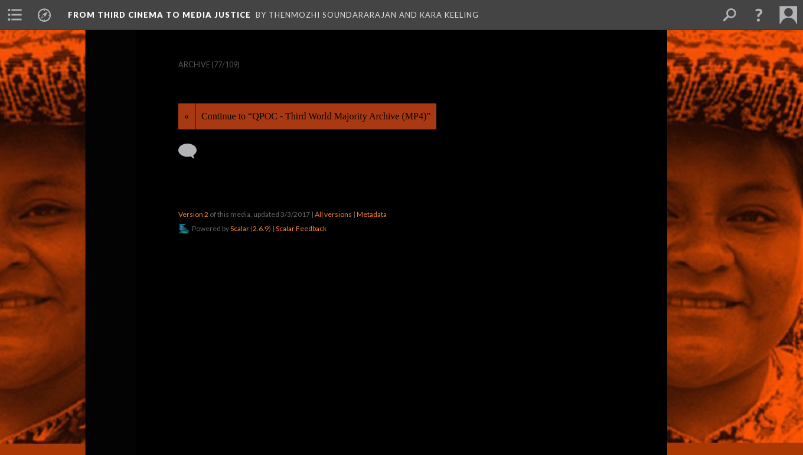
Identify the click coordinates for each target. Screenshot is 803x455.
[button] (758, 15)
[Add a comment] (192, 151)
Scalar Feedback (301, 228)
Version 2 (193, 214)
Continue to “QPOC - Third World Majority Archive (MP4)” (315, 116)
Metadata (372, 214)
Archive (194, 64)
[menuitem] (15, 15)
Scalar (239, 228)
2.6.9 (261, 228)
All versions (333, 214)
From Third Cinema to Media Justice (159, 15)
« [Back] (186, 116)
